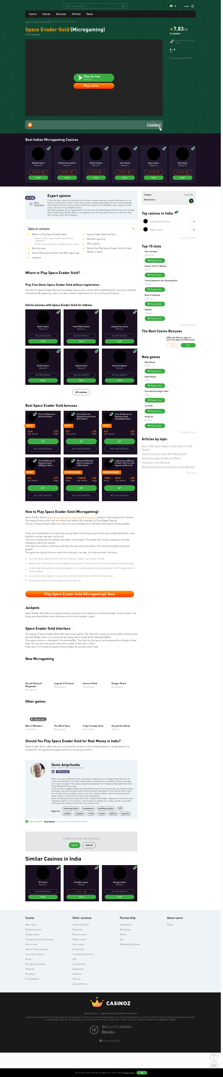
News (89, 16)
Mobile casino (79, 964)
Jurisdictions (79, 989)
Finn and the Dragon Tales (178, 423)
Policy (123, 959)
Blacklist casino (33, 954)
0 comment (175, 36)
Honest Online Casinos (36, 974)
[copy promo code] (43, 194)
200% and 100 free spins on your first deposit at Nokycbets (181, 367)
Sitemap (76, 1003)
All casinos (81, 417)
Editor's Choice (72, 497)
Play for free (37, 744)
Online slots (31, 969)
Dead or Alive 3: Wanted (177, 289)
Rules (28, 984)
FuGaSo (169, 310)
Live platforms (79, 1008)
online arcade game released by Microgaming (73, 542)
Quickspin (170, 340)
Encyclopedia (32, 1003)
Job (121, 964)
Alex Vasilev (49, 846)
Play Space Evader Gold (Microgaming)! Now (79, 619)
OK (142, 1072)
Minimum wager (111, 497)
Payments (77, 954)
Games (46, 16)
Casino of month (80, 949)
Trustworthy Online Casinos (39, 964)
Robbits (170, 337)
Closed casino (32, 959)
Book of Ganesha (174, 321)
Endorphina (171, 324)
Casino (33, 16)
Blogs (170, 949)
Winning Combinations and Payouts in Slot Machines (168, 505)
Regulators (78, 994)
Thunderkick (31, 754)
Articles (76, 16)
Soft (74, 984)
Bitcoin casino (79, 959)
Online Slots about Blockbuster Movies (161, 497)
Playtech (115, 754)
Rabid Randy (172, 407)
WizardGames (60, 754)
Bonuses (61, 16)
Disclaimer (125, 954)
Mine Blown (172, 391)
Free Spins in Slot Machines (156, 501)
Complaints (78, 974)
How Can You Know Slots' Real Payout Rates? (164, 492)
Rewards (29, 994)
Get (43, 466)
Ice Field (170, 438)
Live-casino (78, 969)
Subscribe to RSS (111, 1065)
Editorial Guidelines (130, 969)
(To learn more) (128, 1072)
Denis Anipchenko (39, 237)
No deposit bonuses (35, 989)
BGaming (170, 457)
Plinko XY (171, 454)
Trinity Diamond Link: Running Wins (180, 306)
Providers (30, 999)
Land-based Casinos (82, 979)
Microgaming (31, 714)
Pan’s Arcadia (173, 273)
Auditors (76, 999)
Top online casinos (34, 979)
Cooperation (126, 949)
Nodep (30, 451)
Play (38, 199)
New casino (31, 949)
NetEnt (169, 292)
